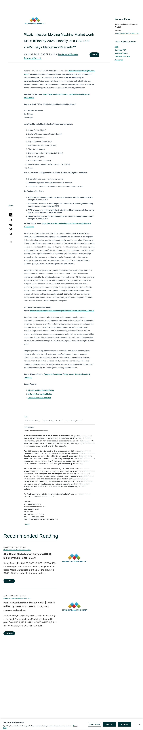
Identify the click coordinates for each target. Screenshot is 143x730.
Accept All (124, 724)
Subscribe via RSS (121, 53)
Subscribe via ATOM (122, 57)
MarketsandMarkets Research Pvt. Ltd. (17, 550)
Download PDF (120, 50)
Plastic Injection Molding (32, 421)
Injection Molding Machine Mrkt (52, 421)
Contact (27, 525)
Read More (9, 581)
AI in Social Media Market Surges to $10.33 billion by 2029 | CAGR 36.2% (27, 556)
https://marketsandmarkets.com (127, 33)
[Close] (139, 724)
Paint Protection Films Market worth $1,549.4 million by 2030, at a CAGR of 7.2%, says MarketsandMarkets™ (29, 606)
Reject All (109, 724)
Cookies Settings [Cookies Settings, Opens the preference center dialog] (94, 724)
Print (116, 47)
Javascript (119, 60)
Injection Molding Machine (73, 421)
